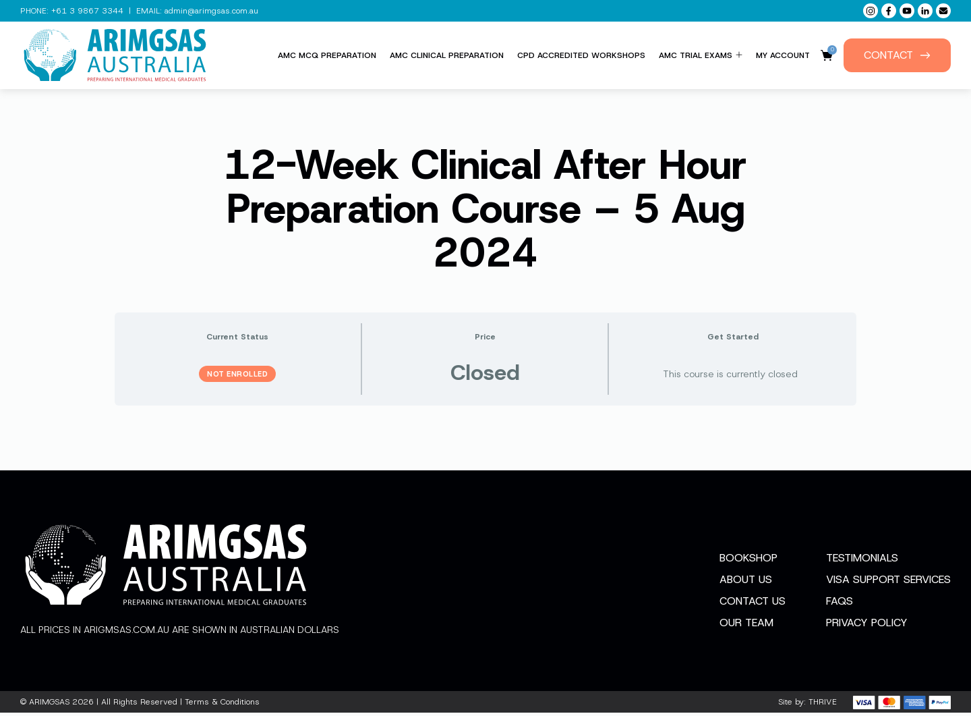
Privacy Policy (867, 626)
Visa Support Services (888, 583)
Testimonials (862, 561)
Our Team (746, 626)
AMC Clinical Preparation (447, 55)
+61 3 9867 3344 (87, 10)
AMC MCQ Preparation (327, 55)
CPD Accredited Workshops (581, 55)
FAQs (839, 604)
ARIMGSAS (49, 705)
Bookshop (748, 561)
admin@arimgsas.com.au (211, 10)
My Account (783, 55)
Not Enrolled (237, 374)
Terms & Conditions (222, 705)
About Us (745, 583)
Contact (897, 55)
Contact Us (752, 604)
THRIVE (822, 705)
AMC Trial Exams (700, 55)
